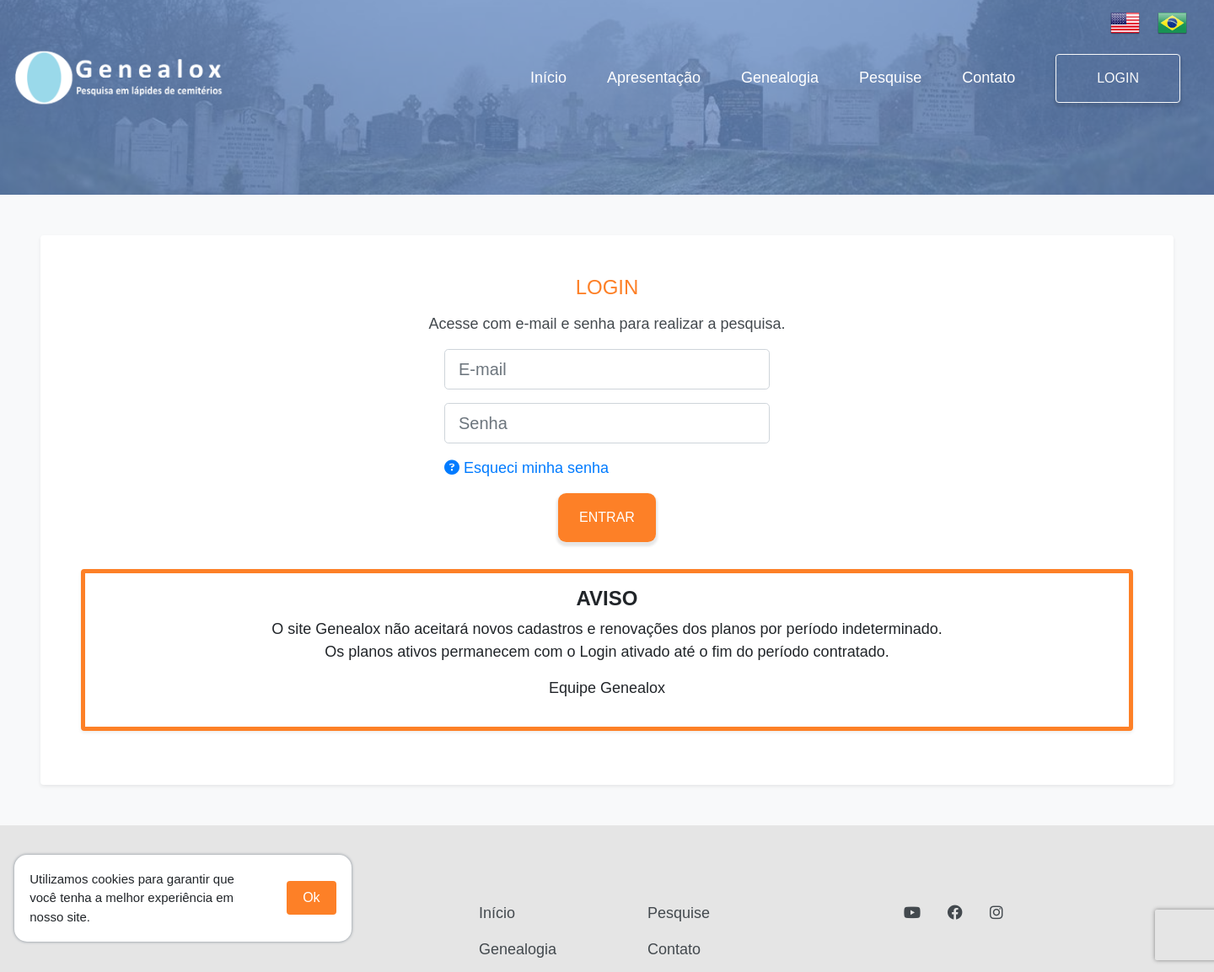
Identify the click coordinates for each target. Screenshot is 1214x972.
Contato (988, 77)
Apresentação (654, 77)
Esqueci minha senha (526, 467)
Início (551, 76)
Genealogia (780, 77)
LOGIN (1118, 78)
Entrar (607, 517)
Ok (311, 897)
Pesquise (890, 77)
